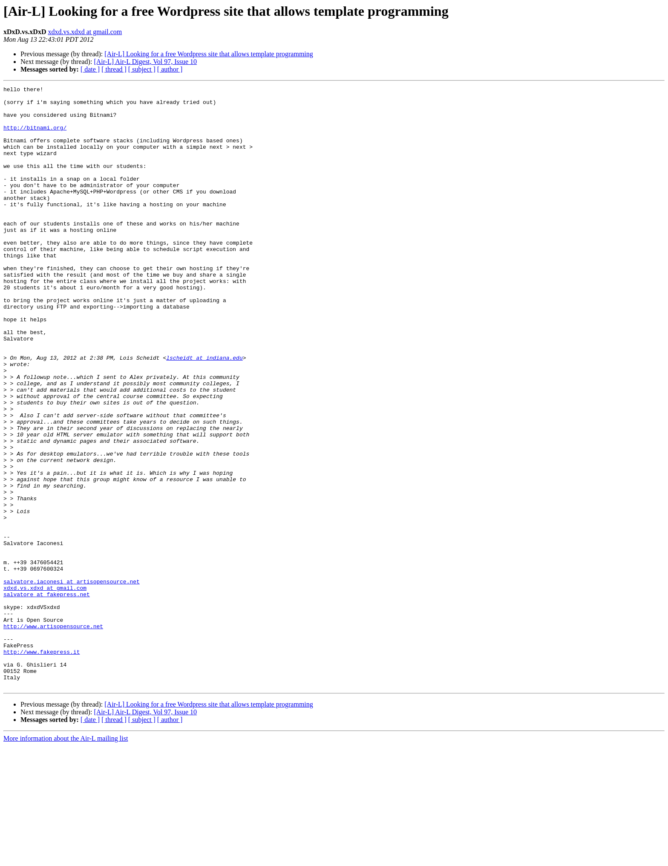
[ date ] (90, 69)
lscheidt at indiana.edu (204, 412)
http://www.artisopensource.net (53, 735)
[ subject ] (141, 69)
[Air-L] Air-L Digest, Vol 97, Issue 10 (145, 61)
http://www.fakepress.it (41, 765)
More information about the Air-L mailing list (65, 858)
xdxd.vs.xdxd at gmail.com (85, 31)
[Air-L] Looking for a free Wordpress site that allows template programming (208, 54)
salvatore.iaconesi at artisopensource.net (71, 681)
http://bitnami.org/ (34, 136)
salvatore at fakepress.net (46, 696)
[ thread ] (114, 69)
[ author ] (170, 69)
